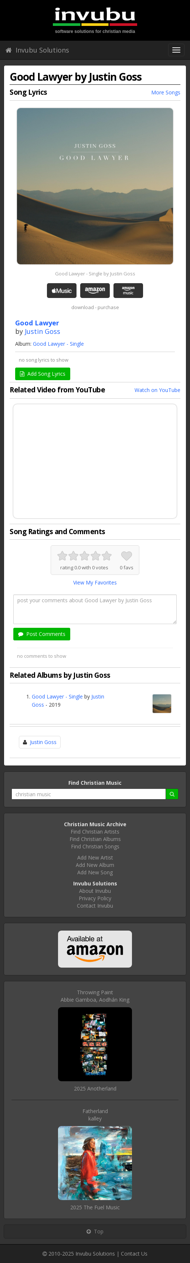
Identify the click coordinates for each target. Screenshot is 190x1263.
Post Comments (41, 633)
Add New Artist (95, 857)
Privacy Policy (95, 898)
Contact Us (134, 1253)
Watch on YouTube (157, 389)
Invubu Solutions (37, 50)
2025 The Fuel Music (95, 1207)
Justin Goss (42, 331)
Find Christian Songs (95, 846)
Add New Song (95, 872)
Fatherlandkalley (95, 1115)
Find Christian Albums (95, 838)
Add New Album (95, 864)
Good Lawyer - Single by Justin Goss (95, 273)
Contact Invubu (95, 905)
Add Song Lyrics (42, 373)
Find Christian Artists (95, 831)
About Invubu (95, 890)
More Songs (165, 92)
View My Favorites (95, 582)
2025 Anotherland (95, 1088)
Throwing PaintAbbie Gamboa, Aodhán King (95, 996)
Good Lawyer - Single (58, 343)
